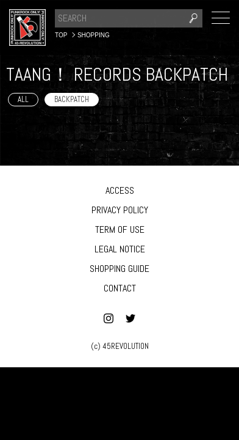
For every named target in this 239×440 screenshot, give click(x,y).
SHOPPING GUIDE (119, 268)
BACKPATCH (71, 99)
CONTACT (120, 288)
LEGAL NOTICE (120, 249)
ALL (23, 99)
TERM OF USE (119, 229)
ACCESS (119, 190)
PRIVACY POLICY (119, 210)
